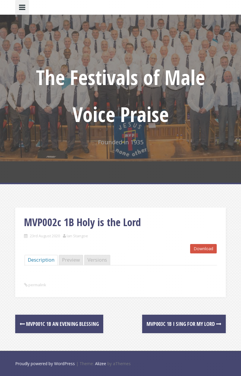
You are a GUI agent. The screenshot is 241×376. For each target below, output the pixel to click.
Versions (97, 259)
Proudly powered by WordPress (45, 363)
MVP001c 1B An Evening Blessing (59, 323)
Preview (71, 259)
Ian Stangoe (77, 235)
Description (41, 259)
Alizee (100, 363)
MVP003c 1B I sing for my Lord (184, 323)
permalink (36, 284)
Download (203, 248)
